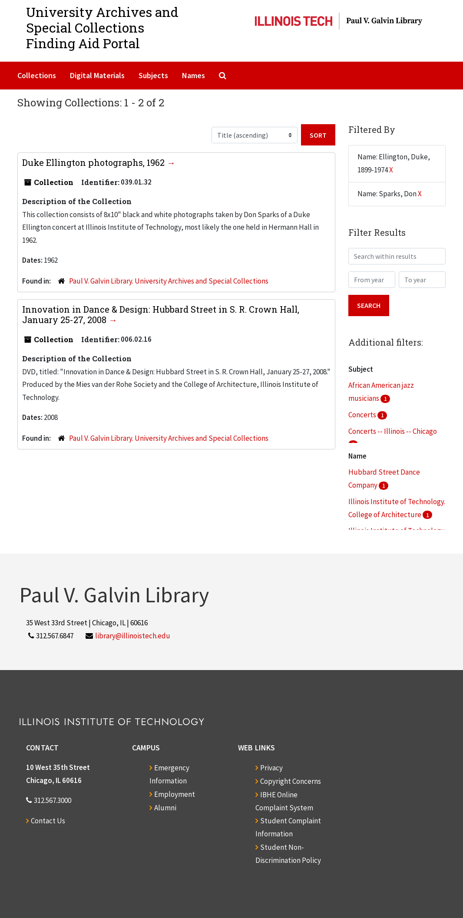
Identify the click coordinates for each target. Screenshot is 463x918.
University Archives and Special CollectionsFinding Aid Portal (102, 27)
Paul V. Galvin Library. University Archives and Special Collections (168, 281)
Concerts (362, 414)
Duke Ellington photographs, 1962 (94, 162)
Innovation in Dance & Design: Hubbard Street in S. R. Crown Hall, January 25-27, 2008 (160, 314)
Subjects (153, 75)
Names (193, 75)
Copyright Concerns (290, 781)
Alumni (165, 807)
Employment (174, 794)
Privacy (271, 768)
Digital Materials (97, 75)
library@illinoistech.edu (132, 636)
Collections (36, 75)
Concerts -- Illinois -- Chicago (392, 431)
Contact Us (48, 821)
